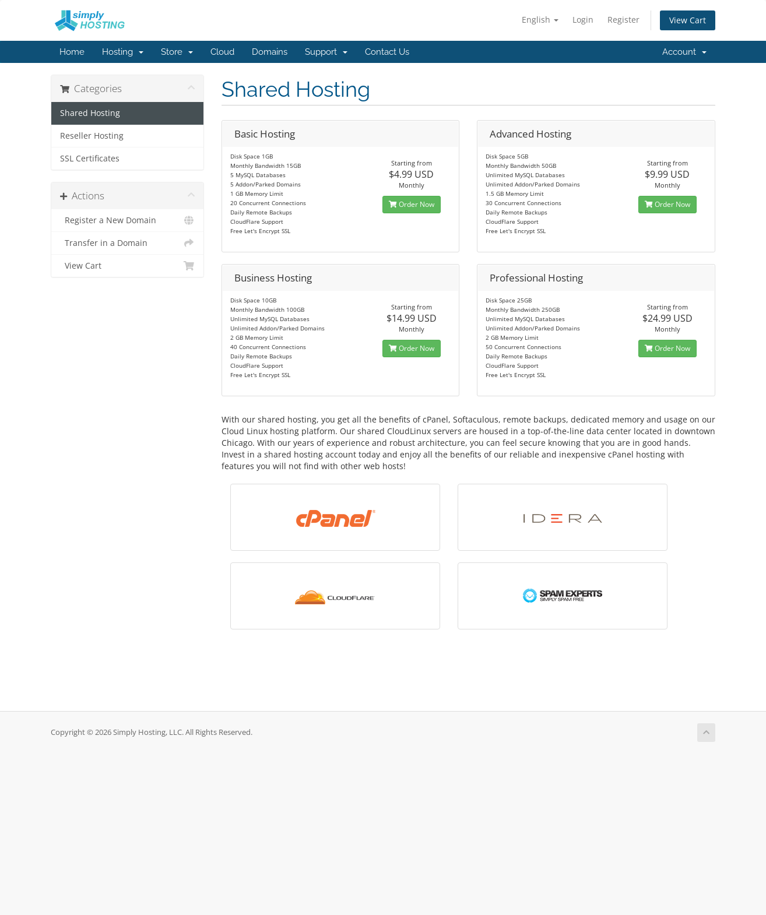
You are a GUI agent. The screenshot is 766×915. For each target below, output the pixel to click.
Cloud (222, 52)
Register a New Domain (127, 220)
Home (72, 52)
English (540, 19)
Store (177, 52)
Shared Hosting (90, 113)
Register (623, 19)
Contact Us (387, 52)
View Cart (687, 20)
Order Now (411, 204)
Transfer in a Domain (127, 243)
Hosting (122, 52)
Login (582, 19)
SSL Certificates (90, 158)
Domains (269, 52)
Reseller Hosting (92, 136)
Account (684, 52)
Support (326, 52)
